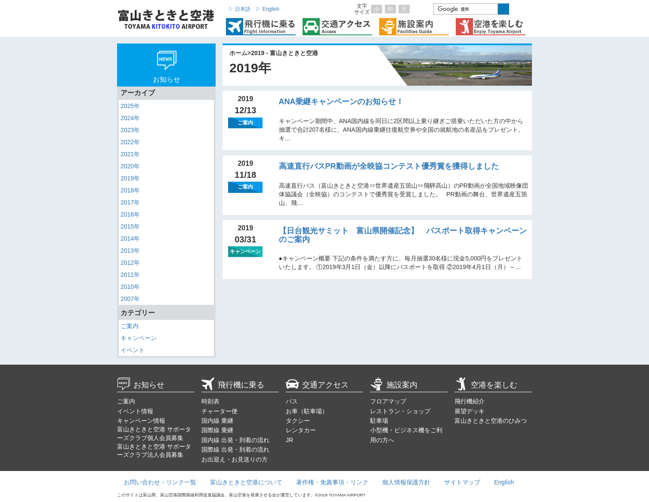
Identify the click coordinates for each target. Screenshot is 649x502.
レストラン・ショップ (400, 411)
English (504, 482)
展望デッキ (469, 411)
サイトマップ (462, 482)
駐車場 (379, 420)
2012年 (130, 262)
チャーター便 (219, 411)
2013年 (130, 250)
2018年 (130, 190)
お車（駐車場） (307, 411)
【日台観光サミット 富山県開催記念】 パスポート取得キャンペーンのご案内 (403, 235)
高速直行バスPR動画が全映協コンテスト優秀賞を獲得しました (389, 166)
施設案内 (393, 385)
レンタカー (301, 430)
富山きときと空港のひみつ (490, 420)
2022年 (130, 142)
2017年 (130, 202)
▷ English (267, 9)
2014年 (130, 238)
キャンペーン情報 (141, 420)
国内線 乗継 (217, 420)
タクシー (298, 420)
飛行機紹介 (469, 401)
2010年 (130, 286)
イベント (133, 350)
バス (292, 401)
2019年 (130, 178)
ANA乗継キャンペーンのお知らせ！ (341, 101)
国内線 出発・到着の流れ (235, 440)
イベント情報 (135, 411)
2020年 (130, 166)
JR (289, 440)
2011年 (130, 274)
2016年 (130, 214)
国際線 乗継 (217, 430)
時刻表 (210, 401)
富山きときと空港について (246, 482)
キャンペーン (139, 338)
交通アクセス (317, 385)
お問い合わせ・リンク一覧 (160, 482)
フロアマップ (388, 401)
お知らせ (140, 385)
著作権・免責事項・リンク (332, 482)
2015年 (130, 226)
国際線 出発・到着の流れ (235, 449)
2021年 (130, 154)
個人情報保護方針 (406, 482)
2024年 (130, 118)
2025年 (130, 105)
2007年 (130, 298)
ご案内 (130, 325)
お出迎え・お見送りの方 (234, 459)
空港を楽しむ (485, 385)
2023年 (130, 130)
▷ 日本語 (239, 9)
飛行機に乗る (232, 385)
